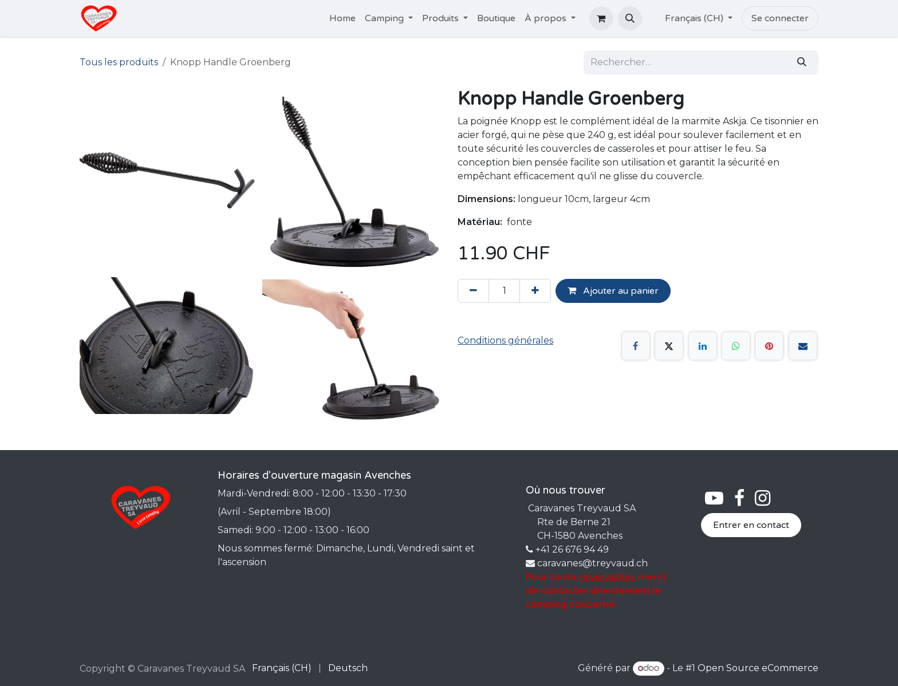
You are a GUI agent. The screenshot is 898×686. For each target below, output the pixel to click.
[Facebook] (635, 346)
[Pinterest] (769, 346)
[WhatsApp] (736, 346)
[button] (630, 18)
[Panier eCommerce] (601, 18)
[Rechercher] (801, 62)
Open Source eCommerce (758, 668)
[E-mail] (803, 346)
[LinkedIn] (702, 346)
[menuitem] (342, 18)
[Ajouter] (535, 291)
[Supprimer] (473, 291)
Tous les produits (119, 62)
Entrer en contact (751, 525)
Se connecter (780, 18)
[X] (669, 346)
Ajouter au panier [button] (613, 291)
